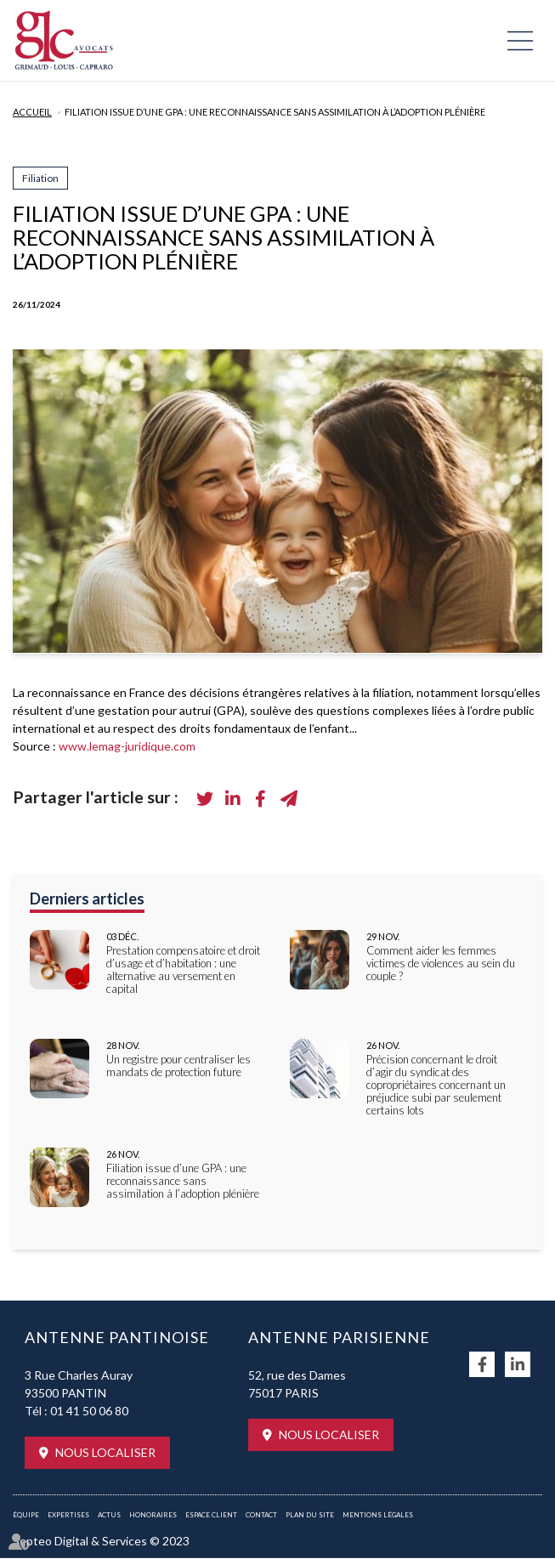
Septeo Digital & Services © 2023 (101, 1540)
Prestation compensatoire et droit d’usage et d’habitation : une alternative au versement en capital (183, 969)
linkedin (517, 1364)
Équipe (26, 1515)
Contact (261, 1515)
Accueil (32, 111)
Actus (109, 1515)
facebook (482, 1364)
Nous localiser (105, 1452)
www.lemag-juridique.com (127, 746)
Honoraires (153, 1515)
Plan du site (310, 1515)
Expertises (68, 1515)
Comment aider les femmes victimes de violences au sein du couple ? (440, 963)
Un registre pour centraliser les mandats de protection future (178, 1066)
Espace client (211, 1515)
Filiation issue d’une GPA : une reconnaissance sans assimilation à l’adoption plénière (275, 111)
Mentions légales (378, 1515)
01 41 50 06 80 (89, 1410)
